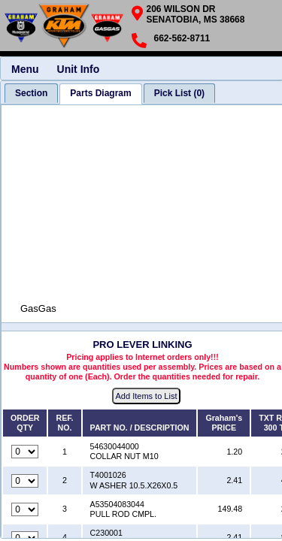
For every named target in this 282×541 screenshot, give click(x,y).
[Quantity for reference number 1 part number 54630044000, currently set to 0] (24, 451)
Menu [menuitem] (25, 69)
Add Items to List (146, 395)
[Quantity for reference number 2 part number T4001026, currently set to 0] (24, 481)
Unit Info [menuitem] (78, 69)
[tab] (31, 93)
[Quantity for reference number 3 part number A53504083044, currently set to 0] (24, 509)
